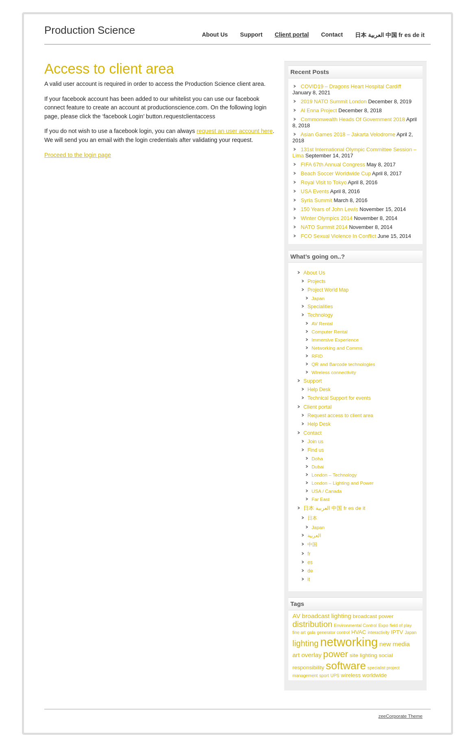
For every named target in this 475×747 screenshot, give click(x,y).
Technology (320, 315)
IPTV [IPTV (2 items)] (397, 632)
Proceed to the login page (77, 155)
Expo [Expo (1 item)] (383, 625)
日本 (312, 518)
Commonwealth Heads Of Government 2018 (353, 119)
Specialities (320, 306)
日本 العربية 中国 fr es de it (390, 35)
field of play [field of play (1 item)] (401, 625)
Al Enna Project (319, 110)
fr (309, 554)
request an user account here (234, 131)
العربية (314, 535)
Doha (317, 458)
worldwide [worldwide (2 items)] (374, 675)
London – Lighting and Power (342, 483)
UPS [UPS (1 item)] (335, 675)
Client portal (292, 34)
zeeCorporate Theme (400, 716)
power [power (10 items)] (335, 654)
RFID (317, 356)
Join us (315, 441)
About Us (215, 34)
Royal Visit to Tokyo (324, 182)
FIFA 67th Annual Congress (333, 164)
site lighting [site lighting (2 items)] (363, 655)
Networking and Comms (337, 348)
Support (251, 34)
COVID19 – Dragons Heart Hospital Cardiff (351, 86)
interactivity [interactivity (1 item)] (378, 632)
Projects (316, 281)
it (308, 579)
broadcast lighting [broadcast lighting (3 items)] (326, 615)
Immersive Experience (335, 339)
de (310, 571)
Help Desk (319, 389)
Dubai (318, 466)
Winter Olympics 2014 (327, 218)
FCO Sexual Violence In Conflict (338, 236)
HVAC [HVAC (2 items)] (358, 632)
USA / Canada (327, 491)
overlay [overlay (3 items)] (311, 654)
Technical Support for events (339, 398)
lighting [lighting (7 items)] (305, 643)
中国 (312, 544)
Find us (315, 450)
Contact (332, 34)
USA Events (315, 191)
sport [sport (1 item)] (324, 675)
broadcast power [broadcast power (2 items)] (373, 616)
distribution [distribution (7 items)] (312, 624)
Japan (318, 298)
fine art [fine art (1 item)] (299, 632)
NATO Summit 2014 (324, 227)
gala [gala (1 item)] (311, 632)
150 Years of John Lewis (329, 209)
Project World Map (328, 290)
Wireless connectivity (334, 372)
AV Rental (322, 323)
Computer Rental (330, 331)
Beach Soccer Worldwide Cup (336, 173)
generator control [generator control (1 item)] (333, 632)
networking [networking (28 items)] (349, 642)
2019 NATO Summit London (334, 101)
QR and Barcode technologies (343, 364)
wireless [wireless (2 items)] (351, 675)
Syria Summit (316, 200)
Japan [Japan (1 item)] (410, 632)
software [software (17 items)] (346, 666)
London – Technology (334, 474)
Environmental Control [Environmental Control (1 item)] (355, 625)
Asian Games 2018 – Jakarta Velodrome (348, 134)
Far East (320, 499)
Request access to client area (340, 415)
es (310, 562)
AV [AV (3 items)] (296, 615)
